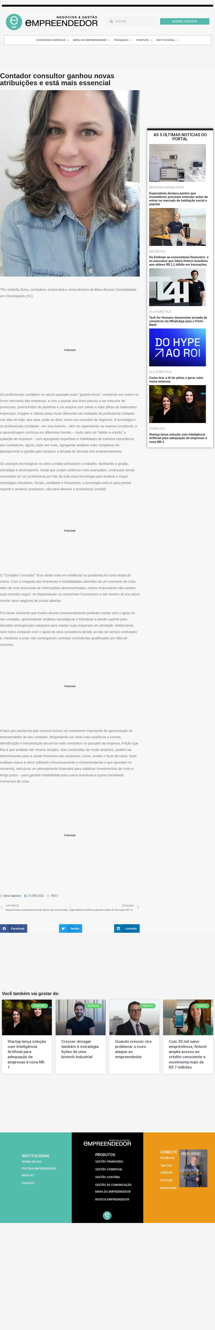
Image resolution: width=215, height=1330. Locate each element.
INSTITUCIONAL (168, 40)
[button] (13, 928)
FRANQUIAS (123, 40)
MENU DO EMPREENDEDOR (91, 40)
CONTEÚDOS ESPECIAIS (52, 40)
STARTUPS (144, 40)
